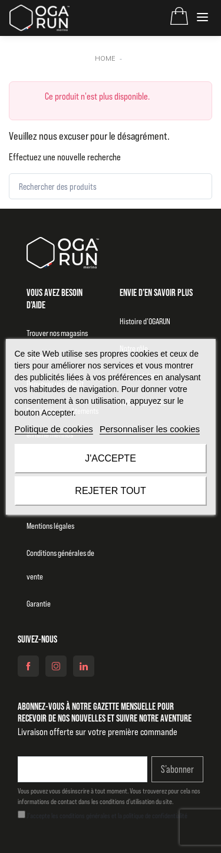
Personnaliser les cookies (150, 429)
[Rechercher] (192, 186)
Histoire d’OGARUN (145, 321)
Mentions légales (50, 526)
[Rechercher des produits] (110, 186)
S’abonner (177, 769)
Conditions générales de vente (60, 564)
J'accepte (110, 458)
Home (105, 58)
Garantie (39, 603)
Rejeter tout (110, 491)
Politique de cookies (53, 429)
